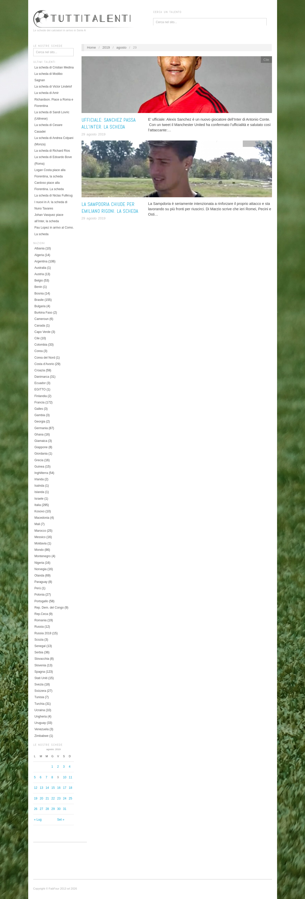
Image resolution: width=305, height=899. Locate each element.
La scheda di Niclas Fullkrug (54, 195)
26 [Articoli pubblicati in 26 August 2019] (35, 809)
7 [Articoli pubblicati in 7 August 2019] (46, 777)
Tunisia (39, 697)
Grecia (39, 460)
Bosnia (39, 293)
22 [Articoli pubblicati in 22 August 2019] (53, 798)
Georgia (40, 421)
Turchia (40, 704)
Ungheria (41, 716)
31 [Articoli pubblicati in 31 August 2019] (64, 809)
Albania (40, 248)
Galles (39, 409)
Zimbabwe (42, 736)
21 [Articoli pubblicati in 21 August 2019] (47, 798)
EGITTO (40, 389)
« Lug (38, 819)
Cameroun (42, 319)
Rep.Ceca (41, 614)
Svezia (39, 684)
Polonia (40, 594)
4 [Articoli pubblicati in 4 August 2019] (70, 766)
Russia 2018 (43, 633)
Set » (60, 819)
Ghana (39, 434)
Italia (38, 505)
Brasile (39, 300)
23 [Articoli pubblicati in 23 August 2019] (58, 798)
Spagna (40, 671)
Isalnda (39, 485)
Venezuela (42, 729)
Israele (39, 498)
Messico (40, 537)
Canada (40, 325)
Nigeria (39, 563)
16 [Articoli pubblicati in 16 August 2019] (58, 788)
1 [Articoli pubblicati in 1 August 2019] (52, 766)
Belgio (39, 280)
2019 (106, 47)
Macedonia (42, 517)
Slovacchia (42, 659)
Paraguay (41, 582)
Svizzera (40, 691)
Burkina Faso (44, 312)
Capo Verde (43, 332)
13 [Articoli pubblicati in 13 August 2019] (41, 788)
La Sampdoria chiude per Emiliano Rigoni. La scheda (110, 207)
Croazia (40, 370)
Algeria (39, 255)
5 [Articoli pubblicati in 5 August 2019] (35, 777)
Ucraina (40, 710)
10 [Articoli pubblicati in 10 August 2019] (64, 777)
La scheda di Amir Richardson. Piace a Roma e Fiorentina (54, 99)
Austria (39, 274)
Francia (40, 402)
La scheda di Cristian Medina (54, 67)
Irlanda (39, 479)
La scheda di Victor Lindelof (53, 86)
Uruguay (40, 723)
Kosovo (40, 511)
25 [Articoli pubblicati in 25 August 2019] (70, 798)
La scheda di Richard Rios (52, 150)
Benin (38, 287)
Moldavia (41, 543)
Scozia (39, 639)
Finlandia (41, 396)
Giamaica (41, 441)
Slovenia (40, 665)
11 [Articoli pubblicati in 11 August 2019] (70, 777)
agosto (121, 47)
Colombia (41, 344)
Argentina (41, 261)
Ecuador (40, 383)
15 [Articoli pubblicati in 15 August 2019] (53, 788)
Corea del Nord (45, 357)
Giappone (41, 447)
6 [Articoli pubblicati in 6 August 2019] (41, 777)
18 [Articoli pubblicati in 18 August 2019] (70, 788)
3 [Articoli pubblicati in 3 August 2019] (64, 766)
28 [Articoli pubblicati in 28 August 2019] (47, 809)
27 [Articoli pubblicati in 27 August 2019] (41, 809)
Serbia (39, 652)
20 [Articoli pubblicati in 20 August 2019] (41, 798)
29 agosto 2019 (94, 134)
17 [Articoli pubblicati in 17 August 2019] (64, 788)
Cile (37, 338)
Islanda (39, 492)
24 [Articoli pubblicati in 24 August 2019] (64, 798)
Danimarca (42, 376)
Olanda (39, 575)
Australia (40, 268)
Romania (41, 620)
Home (91, 47)
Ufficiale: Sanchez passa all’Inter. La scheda (109, 123)
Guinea (39, 466)
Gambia (40, 415)
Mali (37, 524)
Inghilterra (41, 473)
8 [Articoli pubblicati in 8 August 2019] (52, 777)
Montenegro (43, 556)
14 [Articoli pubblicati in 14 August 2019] (47, 788)
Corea (39, 351)
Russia (39, 626)
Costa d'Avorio (44, 364)
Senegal (40, 646)
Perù (38, 588)
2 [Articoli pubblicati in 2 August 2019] (58, 766)
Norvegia (41, 569)
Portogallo (41, 601)
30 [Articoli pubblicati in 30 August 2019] (58, 809)
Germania (41, 428)
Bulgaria (40, 306)
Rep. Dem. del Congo (49, 607)
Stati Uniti (41, 678)
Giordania (41, 453)
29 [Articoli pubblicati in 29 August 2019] (53, 809)
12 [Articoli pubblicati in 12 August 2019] (35, 788)
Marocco (40, 530)
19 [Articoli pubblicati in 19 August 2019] (35, 798)
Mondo (39, 550)
